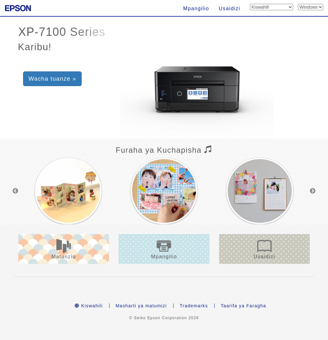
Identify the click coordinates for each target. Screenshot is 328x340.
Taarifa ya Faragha (243, 305)
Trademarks (194, 305)
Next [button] (312, 191)
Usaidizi (229, 8)
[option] (68, 191)
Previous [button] (15, 191)
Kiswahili (89, 305)
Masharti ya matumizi (141, 305)
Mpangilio (196, 8)
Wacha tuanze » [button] (52, 79)
